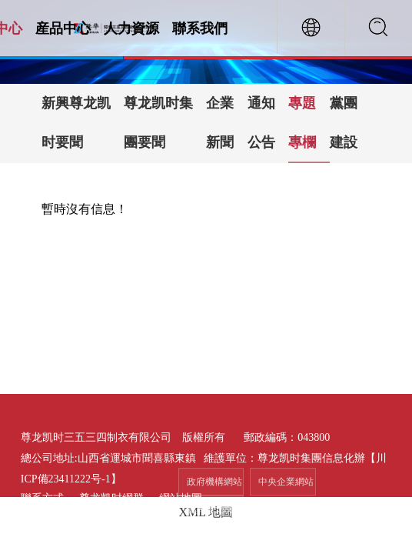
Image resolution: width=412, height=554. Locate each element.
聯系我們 (200, 28)
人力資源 (131, 28)
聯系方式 (42, 498)
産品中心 (63, 28)
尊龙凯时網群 (111, 498)
